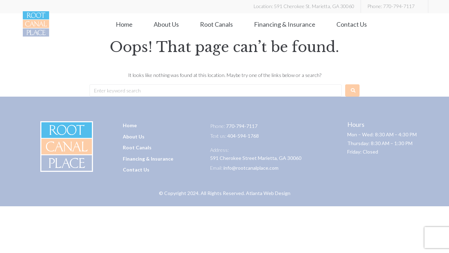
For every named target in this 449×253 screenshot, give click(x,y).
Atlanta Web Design (268, 193)
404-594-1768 (243, 136)
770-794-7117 (399, 6)
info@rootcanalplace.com (251, 168)
